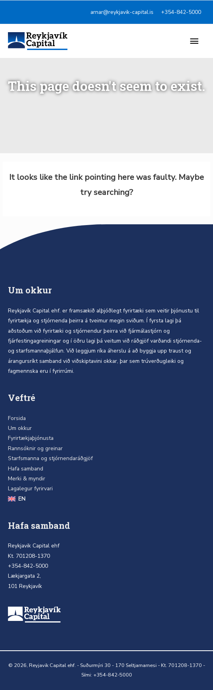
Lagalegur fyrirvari (30, 488)
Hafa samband (25, 468)
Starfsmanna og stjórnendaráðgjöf (50, 458)
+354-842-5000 (181, 12)
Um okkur (20, 428)
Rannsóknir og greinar (35, 448)
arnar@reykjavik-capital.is (122, 12)
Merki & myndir (26, 478)
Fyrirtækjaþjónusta (31, 438)
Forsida (17, 418)
